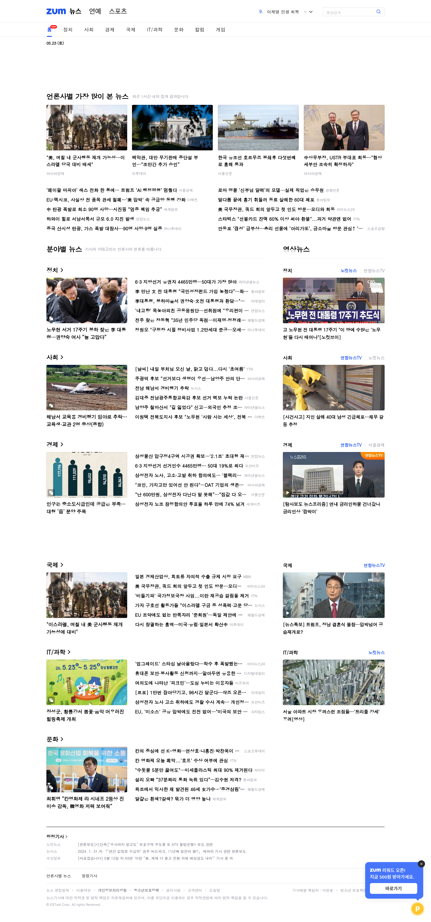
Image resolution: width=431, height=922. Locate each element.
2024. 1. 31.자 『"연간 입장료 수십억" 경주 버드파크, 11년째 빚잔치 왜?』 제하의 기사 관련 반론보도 (162, 851)
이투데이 (139, 173)
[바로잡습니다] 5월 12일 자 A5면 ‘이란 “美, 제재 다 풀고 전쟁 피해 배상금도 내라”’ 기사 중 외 (155, 858)
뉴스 (75, 11)
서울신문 (225, 173)
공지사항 (173, 890)
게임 (220, 29)
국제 (131, 29)
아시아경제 (55, 173)
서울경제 (376, 445)
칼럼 (199, 29)
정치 (68, 29)
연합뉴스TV (374, 270)
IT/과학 (155, 29)
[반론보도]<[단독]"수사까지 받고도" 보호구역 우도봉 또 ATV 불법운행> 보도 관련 (145, 844)
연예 (95, 11)
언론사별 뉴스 (58, 876)
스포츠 (118, 11)
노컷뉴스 (348, 270)
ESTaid (55, 904)
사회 (89, 29)
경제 (110, 29)
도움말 (214, 890)
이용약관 (83, 890)
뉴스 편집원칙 (57, 890)
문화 (178, 29)
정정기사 (55, 836)
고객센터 (195, 890)
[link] (425, 9)
